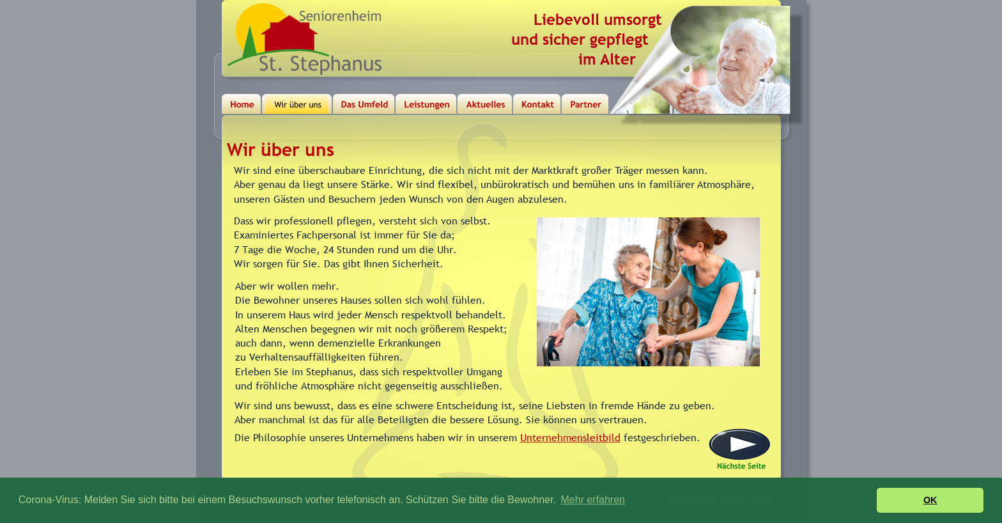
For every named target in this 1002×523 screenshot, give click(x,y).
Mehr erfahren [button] (593, 499)
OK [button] (930, 500)
